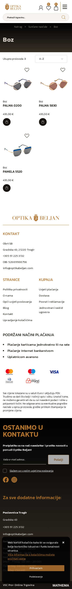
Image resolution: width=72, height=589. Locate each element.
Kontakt (8, 314)
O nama (8, 295)
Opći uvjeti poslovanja (17, 301)
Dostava (44, 295)
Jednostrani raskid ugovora (51, 310)
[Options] (36, 576)
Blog (6, 308)
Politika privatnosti (15, 289)
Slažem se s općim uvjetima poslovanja (31, 471)
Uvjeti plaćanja (48, 289)
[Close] (36, 568)
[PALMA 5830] (43, 122)
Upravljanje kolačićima (17, 320)
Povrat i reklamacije (52, 301)
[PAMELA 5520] (7, 188)
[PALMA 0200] (7, 122)
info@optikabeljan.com (18, 268)
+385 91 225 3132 (13, 255)
